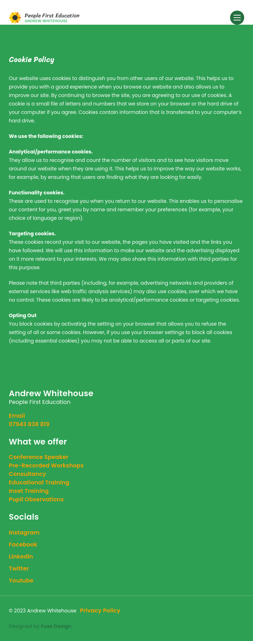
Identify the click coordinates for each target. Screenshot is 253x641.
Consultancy (27, 474)
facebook (23, 544)
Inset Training (29, 491)
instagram (24, 532)
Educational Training (39, 482)
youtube (21, 580)
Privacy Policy (100, 610)
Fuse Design (56, 626)
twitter (19, 568)
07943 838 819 (29, 424)
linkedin (21, 556)
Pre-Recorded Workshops (46, 465)
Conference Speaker (38, 457)
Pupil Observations (36, 499)
